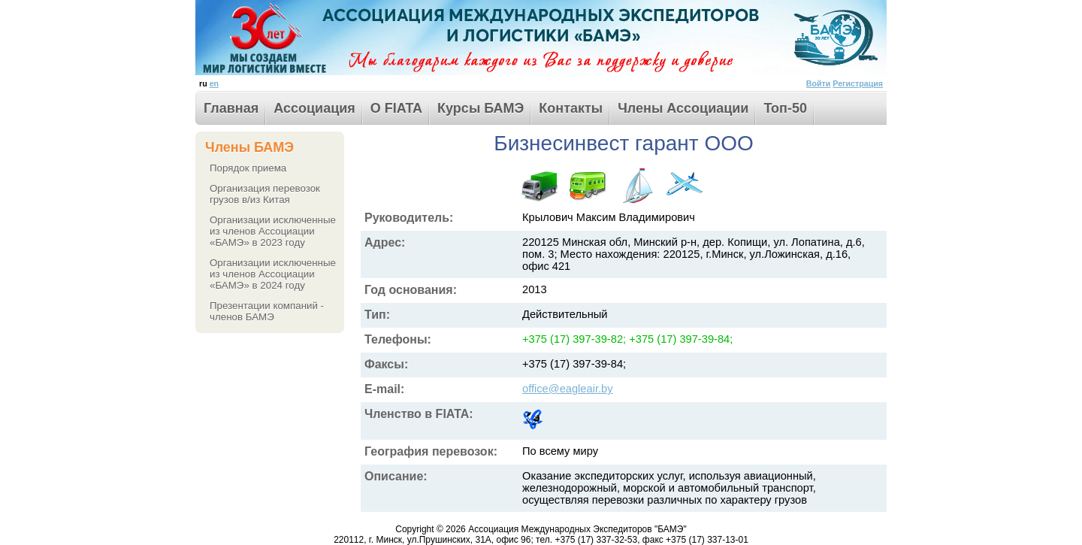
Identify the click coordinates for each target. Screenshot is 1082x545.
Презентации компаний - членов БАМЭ (267, 311)
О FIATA (396, 108)
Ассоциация (314, 108)
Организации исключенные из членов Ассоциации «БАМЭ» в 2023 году (273, 231)
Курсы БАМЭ (480, 108)
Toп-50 (785, 108)
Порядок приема (248, 168)
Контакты (571, 108)
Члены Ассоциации (683, 108)
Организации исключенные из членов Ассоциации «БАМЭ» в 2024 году (273, 274)
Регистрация (858, 83)
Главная (231, 108)
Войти (818, 83)
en (214, 83)
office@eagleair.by (567, 389)
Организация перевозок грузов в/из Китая (265, 194)
